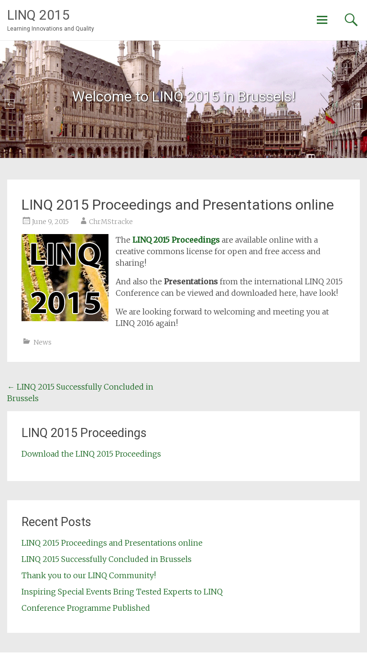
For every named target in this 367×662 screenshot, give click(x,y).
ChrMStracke (111, 221)
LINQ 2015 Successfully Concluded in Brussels (107, 559)
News (42, 342)
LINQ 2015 (38, 15)
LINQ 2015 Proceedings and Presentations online (112, 543)
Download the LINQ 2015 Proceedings (91, 454)
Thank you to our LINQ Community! (89, 575)
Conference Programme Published (86, 608)
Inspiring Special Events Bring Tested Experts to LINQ (122, 591)
